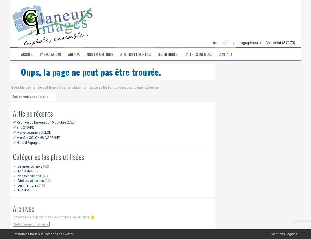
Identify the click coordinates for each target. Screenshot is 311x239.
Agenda (74, 54)
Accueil (27, 54)
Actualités (25, 171)
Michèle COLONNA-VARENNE (38, 138)
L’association (50, 54)
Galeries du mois (198, 54)
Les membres (167, 54)
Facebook (51, 234)
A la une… (25, 190)
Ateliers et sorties (135, 54)
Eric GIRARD (25, 127)
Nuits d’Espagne (29, 143)
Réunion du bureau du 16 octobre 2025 (45, 122)
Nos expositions (100, 54)
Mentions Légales (284, 234)
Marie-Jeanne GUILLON (34, 132)
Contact (225, 54)
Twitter (68, 234)
